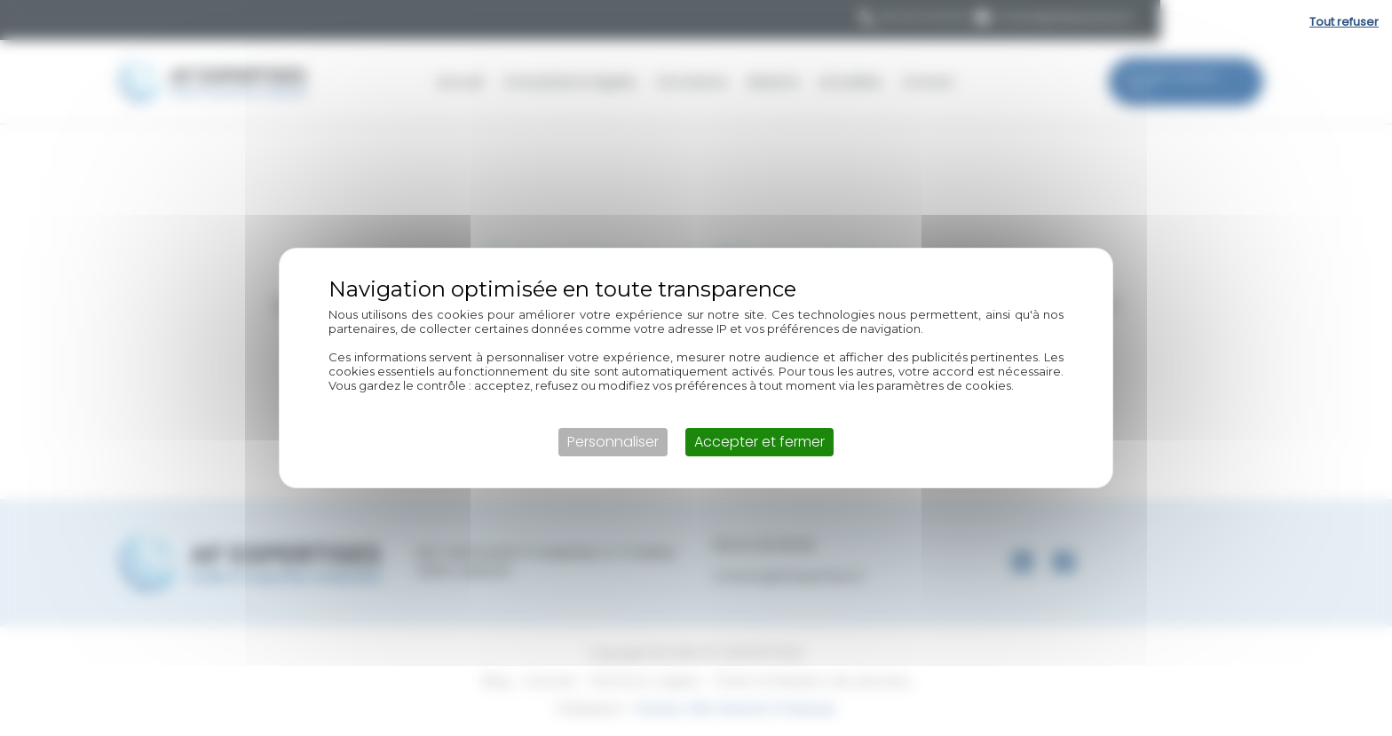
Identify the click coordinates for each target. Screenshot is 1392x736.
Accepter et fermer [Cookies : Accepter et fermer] (759, 441)
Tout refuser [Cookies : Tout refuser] (1344, 21)
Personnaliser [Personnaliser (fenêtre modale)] (613, 441)
